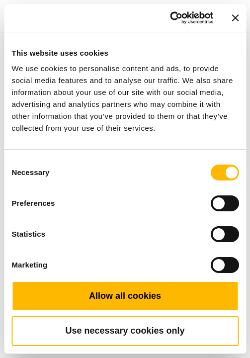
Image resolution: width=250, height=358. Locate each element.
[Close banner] (235, 17)
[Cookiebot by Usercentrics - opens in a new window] (169, 17)
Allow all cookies (125, 296)
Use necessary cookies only (124, 331)
